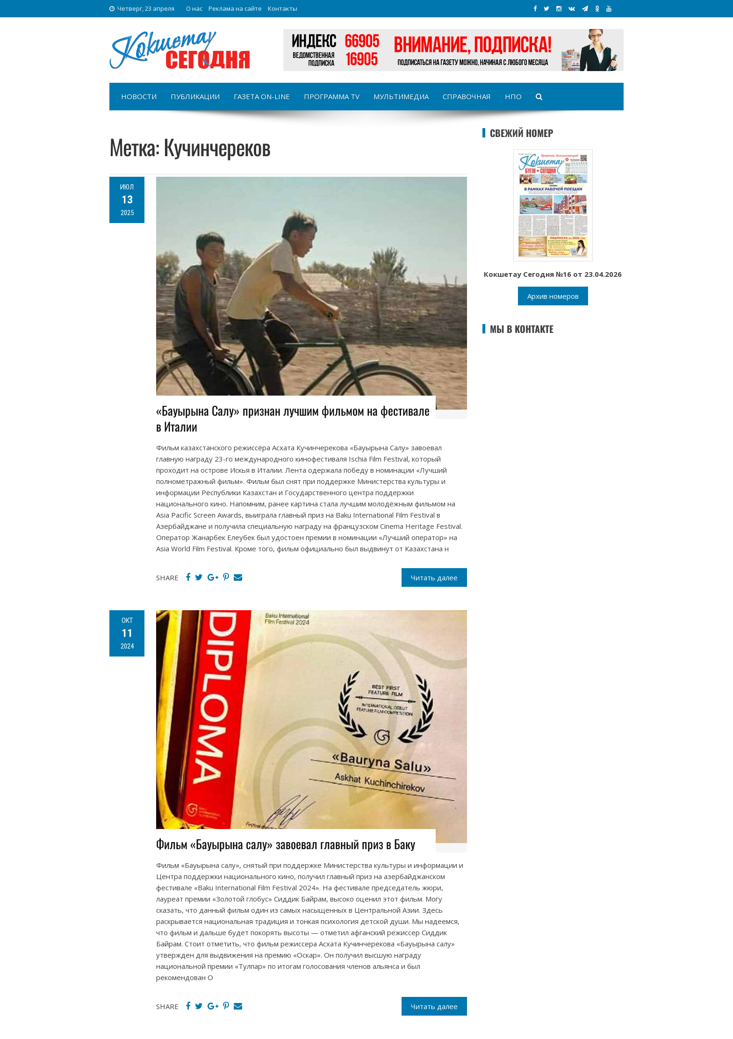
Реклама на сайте (235, 8)
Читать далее (434, 577)
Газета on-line (262, 96)
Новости (139, 96)
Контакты (282, 8)
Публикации (195, 96)
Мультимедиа (401, 96)
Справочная (467, 96)
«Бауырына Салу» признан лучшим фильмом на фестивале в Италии (293, 418)
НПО (513, 96)
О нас (194, 8)
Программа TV (331, 96)
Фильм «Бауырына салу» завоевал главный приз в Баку (285, 844)
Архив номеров (553, 296)
